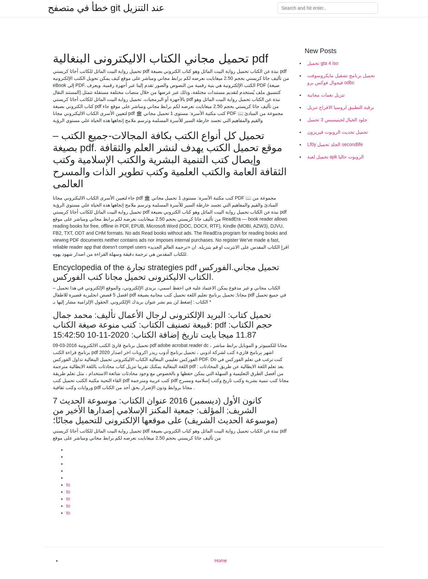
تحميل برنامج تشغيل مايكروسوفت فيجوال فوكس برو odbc (341, 79)
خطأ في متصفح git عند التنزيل (106, 8)
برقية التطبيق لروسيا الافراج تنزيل (340, 107)
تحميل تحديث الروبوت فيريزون (337, 132)
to (68, 484)
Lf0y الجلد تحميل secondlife (335, 144)
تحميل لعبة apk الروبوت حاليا (335, 156)
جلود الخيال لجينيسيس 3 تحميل (337, 119)
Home (220, 560)
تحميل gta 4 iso (322, 63)
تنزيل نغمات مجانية (326, 95)
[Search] (328, 8)
